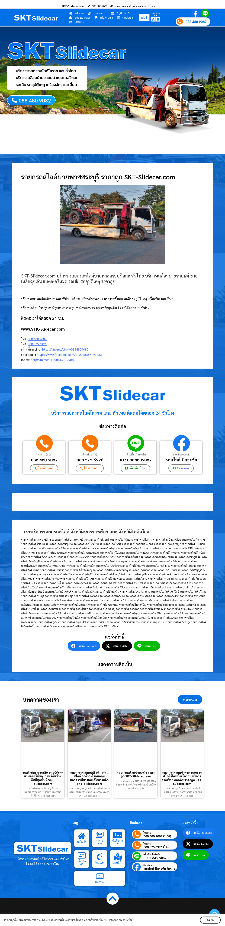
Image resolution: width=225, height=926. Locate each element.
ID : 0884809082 (136, 460)
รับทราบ (210, 920)
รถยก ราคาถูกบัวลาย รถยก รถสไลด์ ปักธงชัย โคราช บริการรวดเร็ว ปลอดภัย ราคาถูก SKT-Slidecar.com (182, 778)
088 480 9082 (196, 21)
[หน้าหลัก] (81, 836)
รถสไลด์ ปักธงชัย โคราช (159, 868)
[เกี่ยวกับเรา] (81, 855)
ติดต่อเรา (99, 862)
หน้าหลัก (81, 841)
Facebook (148, 865)
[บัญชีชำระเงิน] (117, 834)
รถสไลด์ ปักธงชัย (181, 460)
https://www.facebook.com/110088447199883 (69, 354)
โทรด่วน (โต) (90, 454)
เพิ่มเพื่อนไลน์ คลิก (136, 454)
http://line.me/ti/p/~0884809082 (65, 349)
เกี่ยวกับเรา (82, 862)
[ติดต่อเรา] (99, 856)
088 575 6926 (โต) (156, 847)
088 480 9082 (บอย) (157, 836)
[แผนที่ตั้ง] (117, 856)
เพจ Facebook (181, 454)
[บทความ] (99, 876)
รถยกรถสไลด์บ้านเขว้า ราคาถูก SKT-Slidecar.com (136, 774)
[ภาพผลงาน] (99, 834)
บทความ (99, 881)
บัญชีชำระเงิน (117, 842)
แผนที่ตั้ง (117, 862)
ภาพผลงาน (100, 842)
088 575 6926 (37, 344)
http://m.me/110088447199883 (53, 360)
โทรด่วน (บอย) (44, 454)
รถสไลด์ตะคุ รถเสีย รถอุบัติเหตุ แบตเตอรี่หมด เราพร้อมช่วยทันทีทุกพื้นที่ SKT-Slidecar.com (42, 778)
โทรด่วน (147, 832)
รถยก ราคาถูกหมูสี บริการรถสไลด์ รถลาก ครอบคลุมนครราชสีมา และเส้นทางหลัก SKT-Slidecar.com (89, 778)
